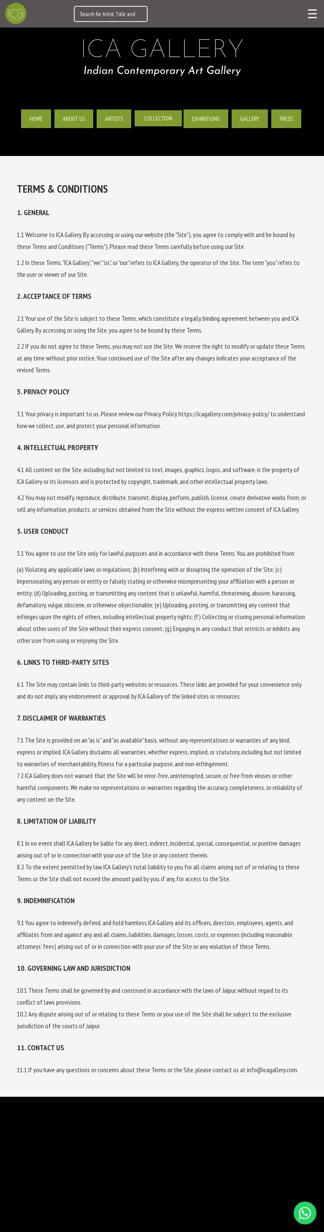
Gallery (249, 119)
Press (286, 119)
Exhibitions (206, 119)
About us (74, 119)
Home (36, 119)
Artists (114, 119)
